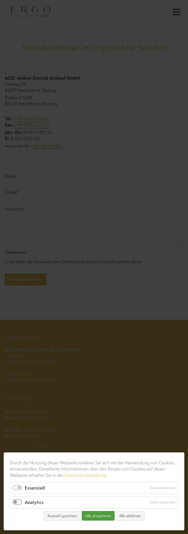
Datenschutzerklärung (85, 475)
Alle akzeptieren (98, 515)
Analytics (34, 502)
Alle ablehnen (130, 515)
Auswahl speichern (62, 515)
